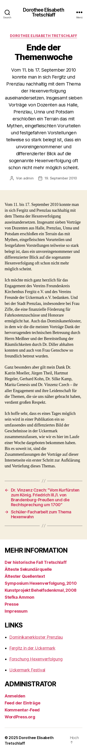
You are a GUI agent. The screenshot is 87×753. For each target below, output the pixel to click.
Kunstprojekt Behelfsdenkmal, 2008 (41, 590)
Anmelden (15, 696)
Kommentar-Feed (22, 709)
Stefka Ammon (19, 597)
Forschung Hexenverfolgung (35, 659)
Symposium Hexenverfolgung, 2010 (41, 583)
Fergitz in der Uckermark (32, 648)
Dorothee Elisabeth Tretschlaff (43, 12)
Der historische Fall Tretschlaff (35, 562)
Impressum (16, 611)
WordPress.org (20, 716)
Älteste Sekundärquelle (28, 569)
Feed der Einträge (22, 702)
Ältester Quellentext (25, 576)
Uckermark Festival (27, 669)
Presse (11, 604)
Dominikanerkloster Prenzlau (36, 637)
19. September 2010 (61, 178)
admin (28, 178)
